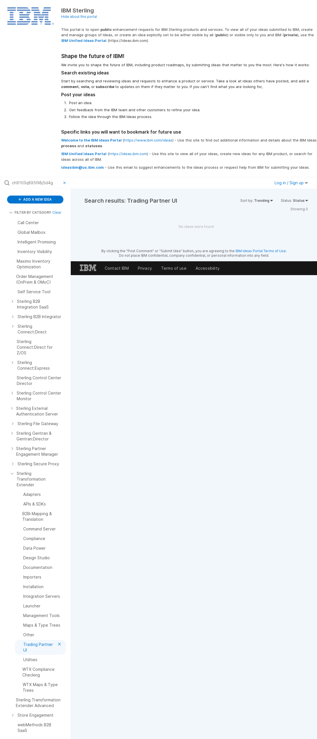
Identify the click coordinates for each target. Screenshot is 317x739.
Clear (56, 212)
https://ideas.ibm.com (128, 153)
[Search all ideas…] (36, 182)
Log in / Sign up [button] (291, 182)
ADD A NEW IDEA (35, 199)
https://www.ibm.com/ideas (148, 140)
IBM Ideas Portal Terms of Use (260, 251)
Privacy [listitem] (145, 268)
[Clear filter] (65, 182)
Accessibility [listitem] (208, 268)
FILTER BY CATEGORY (30, 212)
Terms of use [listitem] (174, 268)
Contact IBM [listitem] (117, 268)
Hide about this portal (79, 16)
